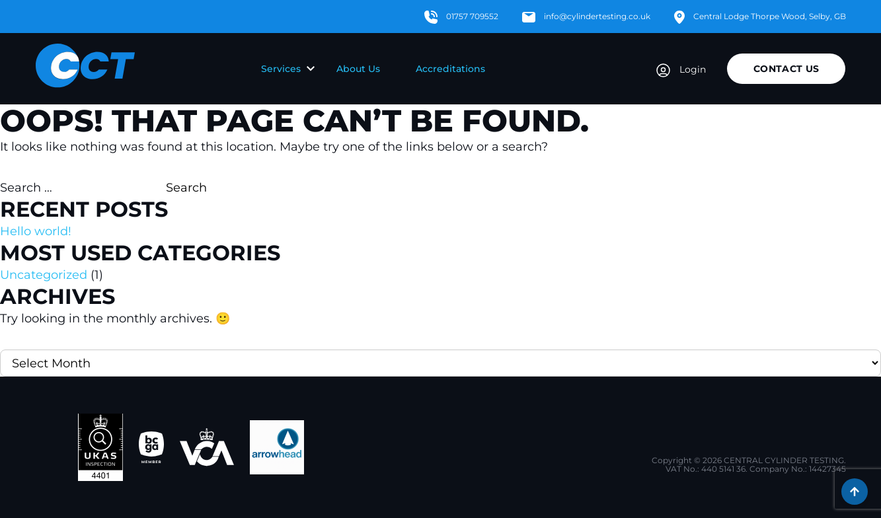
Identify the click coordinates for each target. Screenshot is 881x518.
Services (281, 69)
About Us (358, 69)
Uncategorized (43, 275)
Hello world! (35, 231)
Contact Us (786, 69)
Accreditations (450, 69)
